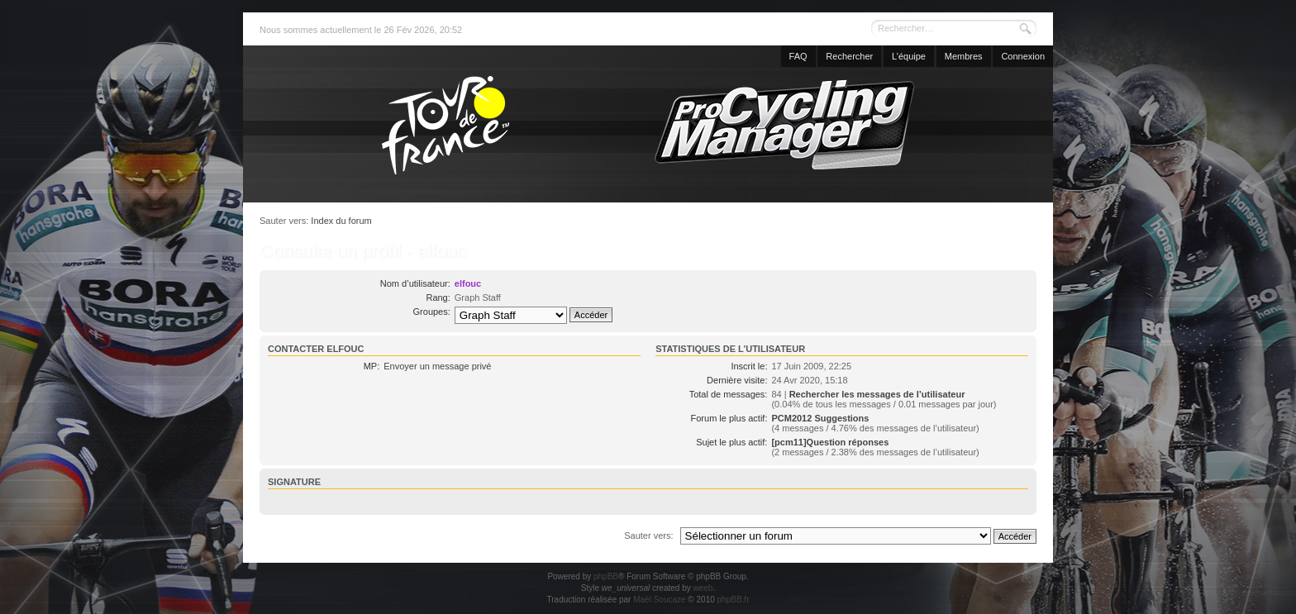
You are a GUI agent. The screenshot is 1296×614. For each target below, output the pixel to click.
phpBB (605, 576)
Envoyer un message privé (437, 366)
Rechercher (849, 56)
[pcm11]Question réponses (830, 442)
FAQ (798, 56)
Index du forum (341, 221)
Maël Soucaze (659, 599)
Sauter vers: (648, 535)
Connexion (1023, 56)
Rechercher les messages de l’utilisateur (877, 394)
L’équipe (909, 56)
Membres (964, 56)
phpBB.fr (733, 599)
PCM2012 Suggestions (820, 418)
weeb (702, 588)
